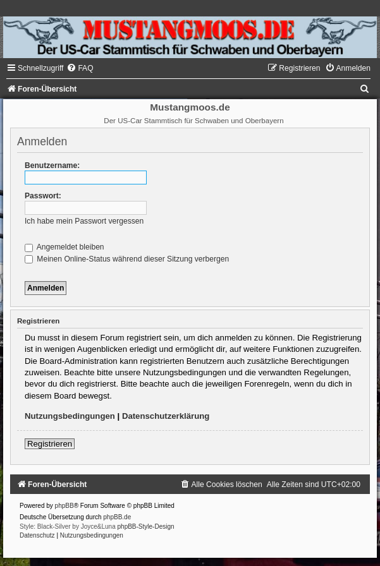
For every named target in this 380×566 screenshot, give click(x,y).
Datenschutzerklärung (166, 416)
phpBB (64, 505)
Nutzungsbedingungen (70, 416)
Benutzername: (52, 165)
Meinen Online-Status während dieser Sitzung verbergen (127, 259)
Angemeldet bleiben (64, 247)
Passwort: (43, 195)
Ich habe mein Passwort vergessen (84, 221)
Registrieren (49, 444)
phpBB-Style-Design (146, 526)
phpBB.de (117, 517)
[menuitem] (79, 68)
